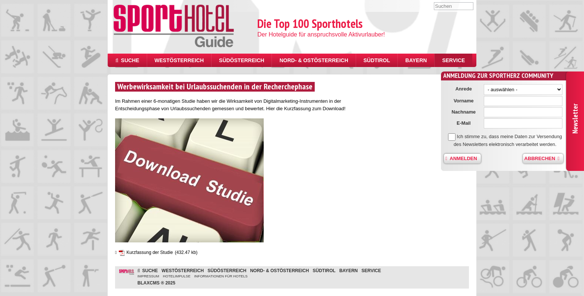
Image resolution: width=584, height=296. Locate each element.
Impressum (148, 276)
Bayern (416, 60)
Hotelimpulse (176, 276)
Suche (127, 60)
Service (453, 60)
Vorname (467, 101)
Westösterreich (179, 60)
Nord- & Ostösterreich (313, 60)
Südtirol (377, 60)
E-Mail (467, 123)
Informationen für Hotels (220, 276)
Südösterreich (241, 60)
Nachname (467, 112)
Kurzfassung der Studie (149, 252)
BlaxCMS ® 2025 (156, 283)
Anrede (467, 89)
